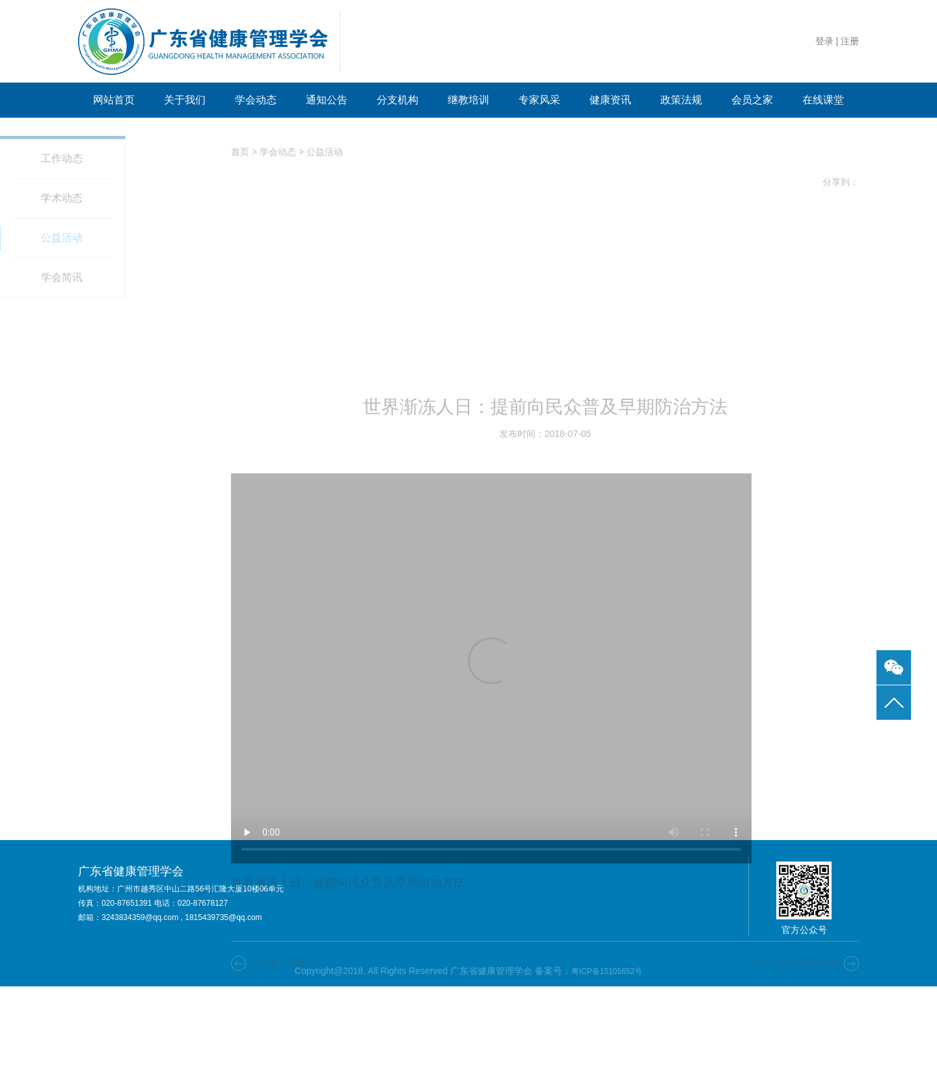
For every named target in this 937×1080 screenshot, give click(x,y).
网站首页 (114, 99)
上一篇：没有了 (282, 1062)
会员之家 (752, 99)
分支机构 (397, 99)
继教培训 (468, 99)
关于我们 (185, 99)
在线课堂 (823, 99)
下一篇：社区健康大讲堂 (789, 1062)
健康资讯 (610, 99)
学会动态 (256, 99)
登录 (824, 41)
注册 (850, 41)
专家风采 (539, 99)
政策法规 (681, 99)
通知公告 (326, 99)
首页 (240, 155)
